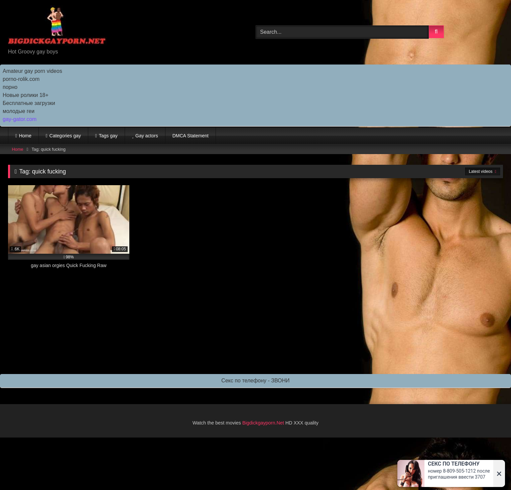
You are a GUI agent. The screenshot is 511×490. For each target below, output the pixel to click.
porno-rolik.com (21, 79)
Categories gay (65, 135)
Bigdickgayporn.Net (263, 422)
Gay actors (146, 135)
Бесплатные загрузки (29, 103)
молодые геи (18, 111)
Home (25, 135)
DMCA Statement (190, 135)
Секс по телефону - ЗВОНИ (255, 380)
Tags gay (108, 135)
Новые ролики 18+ (25, 95)
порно (10, 87)
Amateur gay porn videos (32, 71)
